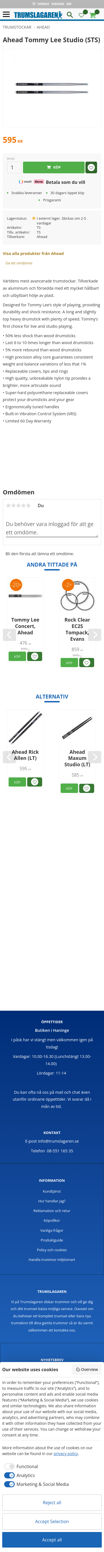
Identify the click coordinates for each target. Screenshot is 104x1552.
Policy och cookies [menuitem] (52, 1249)
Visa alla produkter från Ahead (33, 253)
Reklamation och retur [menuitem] (52, 1210)
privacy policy (66, 1453)
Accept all (52, 1540)
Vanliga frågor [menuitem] (52, 1230)
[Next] (94, 635)
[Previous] (9, 635)
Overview (87, 1369)
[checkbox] (20, 1466)
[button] (7, 14)
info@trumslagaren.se (58, 1141)
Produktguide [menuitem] (52, 1240)
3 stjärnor (18, 505)
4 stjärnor (23, 505)
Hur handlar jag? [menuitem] (51, 1200)
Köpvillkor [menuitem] (52, 1220)
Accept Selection (52, 1521)
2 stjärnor (13, 505)
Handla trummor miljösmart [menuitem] (52, 1259)
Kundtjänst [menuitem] (52, 1191)
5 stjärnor (28, 505)
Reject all (52, 1503)
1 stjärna (8, 505)
